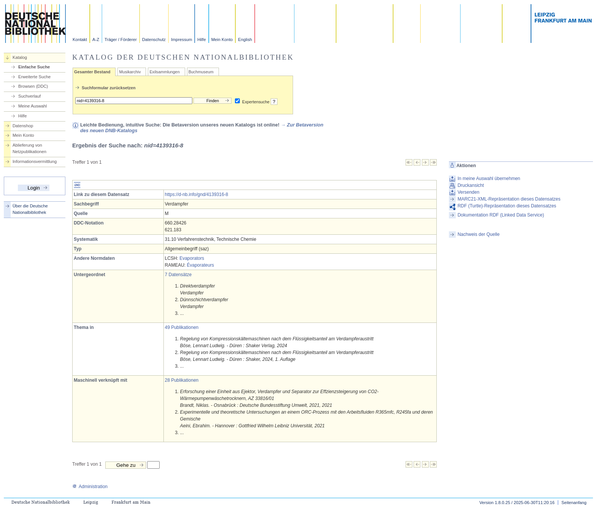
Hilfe (201, 39)
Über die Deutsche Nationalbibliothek (30, 209)
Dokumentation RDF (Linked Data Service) (501, 215)
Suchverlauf (29, 96)
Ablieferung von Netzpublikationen (29, 148)
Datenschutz (154, 39)
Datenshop (23, 125)
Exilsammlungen (164, 72)
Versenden (468, 192)
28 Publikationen (182, 380)
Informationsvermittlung (35, 161)
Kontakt (80, 39)
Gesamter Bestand (92, 72)
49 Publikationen (182, 327)
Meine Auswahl (32, 106)
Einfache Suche (34, 67)
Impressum (181, 39)
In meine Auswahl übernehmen (489, 178)
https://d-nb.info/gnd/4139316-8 (196, 194)
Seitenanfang (573, 502)
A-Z (95, 39)
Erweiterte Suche (34, 76)
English (245, 39)
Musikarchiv (130, 72)
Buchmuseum (201, 72)
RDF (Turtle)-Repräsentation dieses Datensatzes (507, 206)
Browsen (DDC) (33, 86)
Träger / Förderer (121, 39)
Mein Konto (222, 39)
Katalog (20, 57)
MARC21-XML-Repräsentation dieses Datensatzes (509, 199)
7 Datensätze (178, 274)
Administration (90, 486)
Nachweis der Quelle (479, 234)
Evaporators (191, 258)
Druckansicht (471, 185)
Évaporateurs (200, 265)
